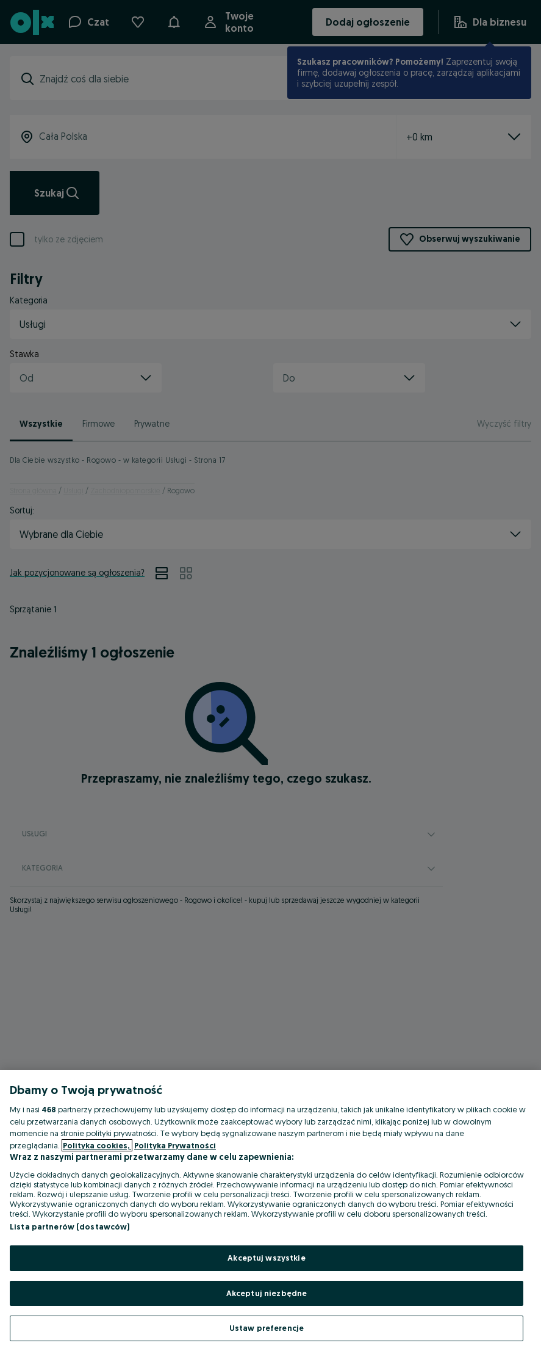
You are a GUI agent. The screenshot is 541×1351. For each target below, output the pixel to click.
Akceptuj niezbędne (266, 1293)
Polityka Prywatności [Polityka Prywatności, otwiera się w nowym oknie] (175, 1145)
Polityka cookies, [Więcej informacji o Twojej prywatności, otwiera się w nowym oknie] (97, 1145)
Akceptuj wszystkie (266, 1257)
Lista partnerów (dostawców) (70, 1226)
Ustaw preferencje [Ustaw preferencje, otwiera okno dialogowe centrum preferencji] (266, 1328)
